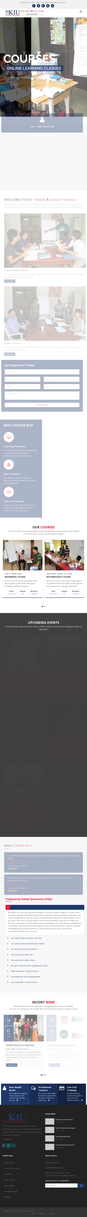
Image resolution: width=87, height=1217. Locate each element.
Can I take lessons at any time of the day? (26, 938)
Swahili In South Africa (64, 1119)
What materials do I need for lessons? (25, 971)
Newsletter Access (11, 1191)
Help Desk (42, 1213)
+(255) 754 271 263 (36, 2)
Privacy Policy (9, 1163)
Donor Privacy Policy (12, 1168)
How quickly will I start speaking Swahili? (25, 977)
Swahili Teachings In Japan (65, 1128)
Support (51, 1213)
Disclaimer (8, 1174)
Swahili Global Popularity (65, 1145)
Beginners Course (15, 576)
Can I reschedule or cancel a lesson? (24, 982)
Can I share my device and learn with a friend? (28, 944)
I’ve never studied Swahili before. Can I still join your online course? (35, 907)
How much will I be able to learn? (23, 960)
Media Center (9, 1186)
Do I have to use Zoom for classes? (24, 949)
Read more (7, 1139)
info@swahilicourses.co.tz (56, 2)
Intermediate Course (58, 576)
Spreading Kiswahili (62, 1136)
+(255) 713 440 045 (52, 1163)
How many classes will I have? (22, 955)
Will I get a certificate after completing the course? (29, 966)
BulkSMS (7, 1197)
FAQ (33, 1213)
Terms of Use (9, 1180)
